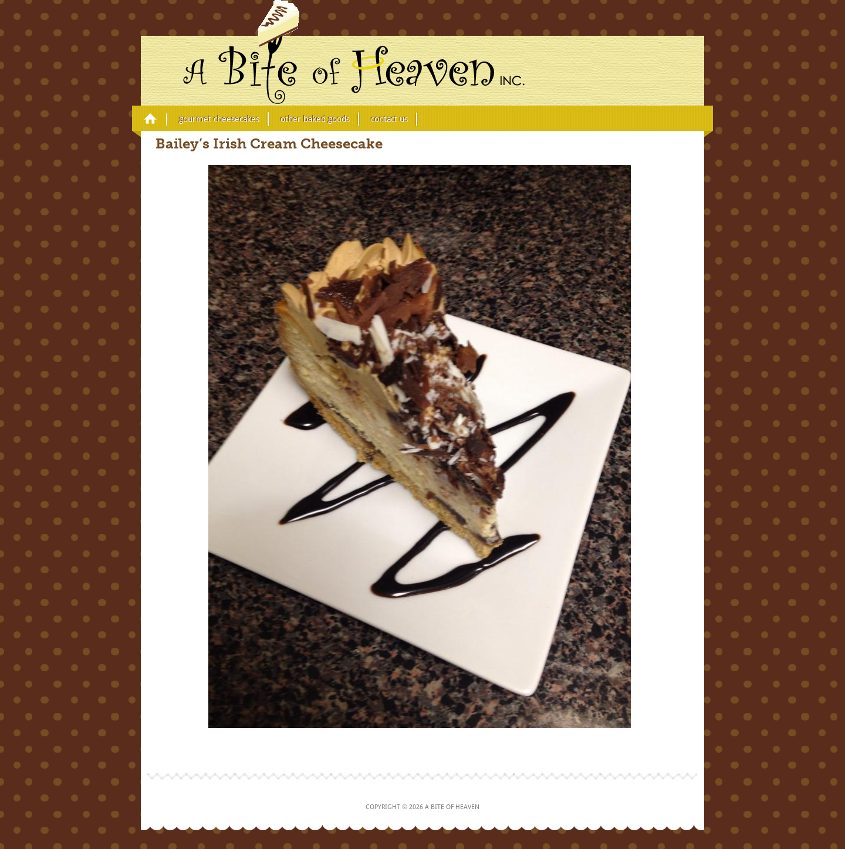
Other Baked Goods (315, 119)
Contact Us (389, 119)
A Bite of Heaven (304, 52)
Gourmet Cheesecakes (219, 119)
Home (150, 117)
